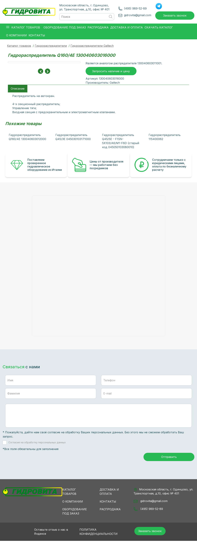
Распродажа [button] (98, 28)
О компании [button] (16, 36)
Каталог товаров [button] (23, 28)
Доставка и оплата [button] (126, 28)
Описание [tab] (18, 90)
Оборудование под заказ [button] (65, 28)
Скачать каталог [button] (159, 28)
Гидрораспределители (51, 46)
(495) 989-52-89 (133, 9)
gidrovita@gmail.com (135, 15)
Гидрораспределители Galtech (92, 46)
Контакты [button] (37, 36)
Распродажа (110, 511)
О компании (72, 504)
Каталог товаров (19, 46)
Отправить (169, 459)
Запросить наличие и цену (111, 73)
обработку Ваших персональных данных (94, 434)
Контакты (108, 504)
